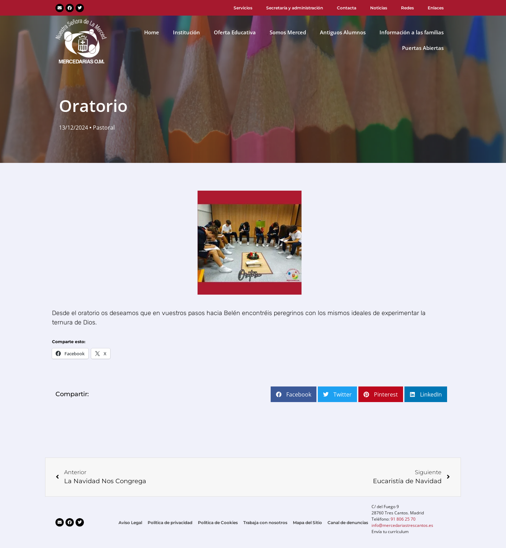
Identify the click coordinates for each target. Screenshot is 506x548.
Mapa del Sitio (307, 522)
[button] (293, 394)
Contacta (346, 7)
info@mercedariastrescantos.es (402, 525)
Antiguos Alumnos (343, 32)
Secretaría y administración (294, 7)
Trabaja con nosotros (265, 522)
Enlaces (436, 7)
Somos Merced (288, 32)
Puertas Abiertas (423, 47)
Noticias (378, 7)
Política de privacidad (170, 522)
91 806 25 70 (403, 519)
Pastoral (104, 127)
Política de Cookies (218, 522)
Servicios (243, 7)
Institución (186, 32)
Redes (407, 7)
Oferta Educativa (235, 32)
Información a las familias (412, 32)
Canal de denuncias (348, 522)
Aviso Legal (130, 522)
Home (151, 32)
